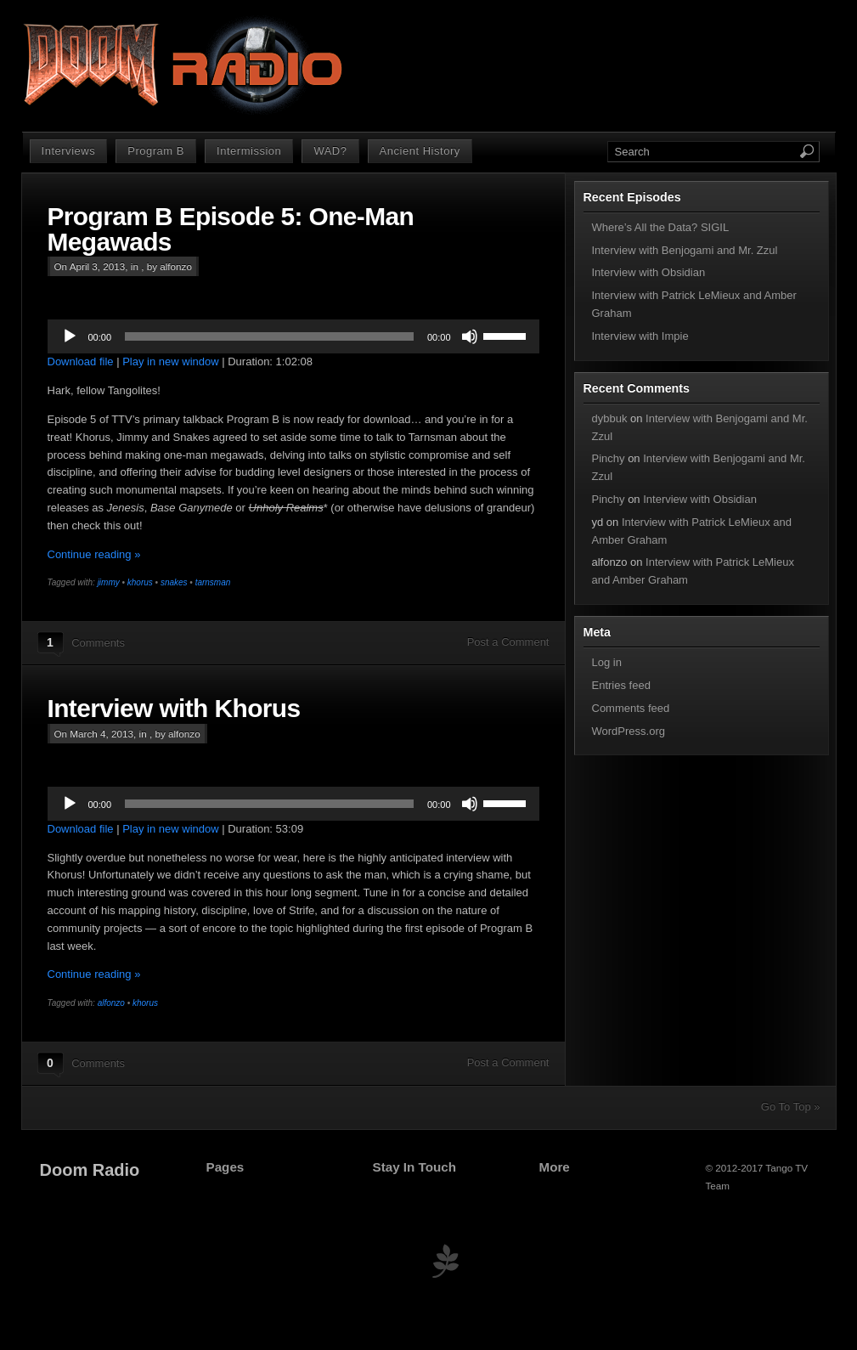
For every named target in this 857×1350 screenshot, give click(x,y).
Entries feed (621, 685)
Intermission (249, 150)
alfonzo (111, 1003)
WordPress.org (628, 731)
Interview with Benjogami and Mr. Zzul (685, 250)
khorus (140, 582)
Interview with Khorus (174, 708)
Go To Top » (790, 1106)
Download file (81, 361)
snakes (174, 582)
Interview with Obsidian (649, 272)
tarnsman (213, 582)
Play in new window (170, 361)
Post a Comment (508, 641)
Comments (98, 642)
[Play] (69, 336)
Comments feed (631, 708)
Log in (607, 662)
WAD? (330, 150)
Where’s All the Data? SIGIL (661, 227)
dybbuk (610, 418)
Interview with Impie (640, 336)
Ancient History (420, 150)
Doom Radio (90, 1170)
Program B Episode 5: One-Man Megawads (231, 229)
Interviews (69, 150)
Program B (155, 150)
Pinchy (608, 458)
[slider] (269, 336)
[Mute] (469, 336)
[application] (293, 336)
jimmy (109, 582)
